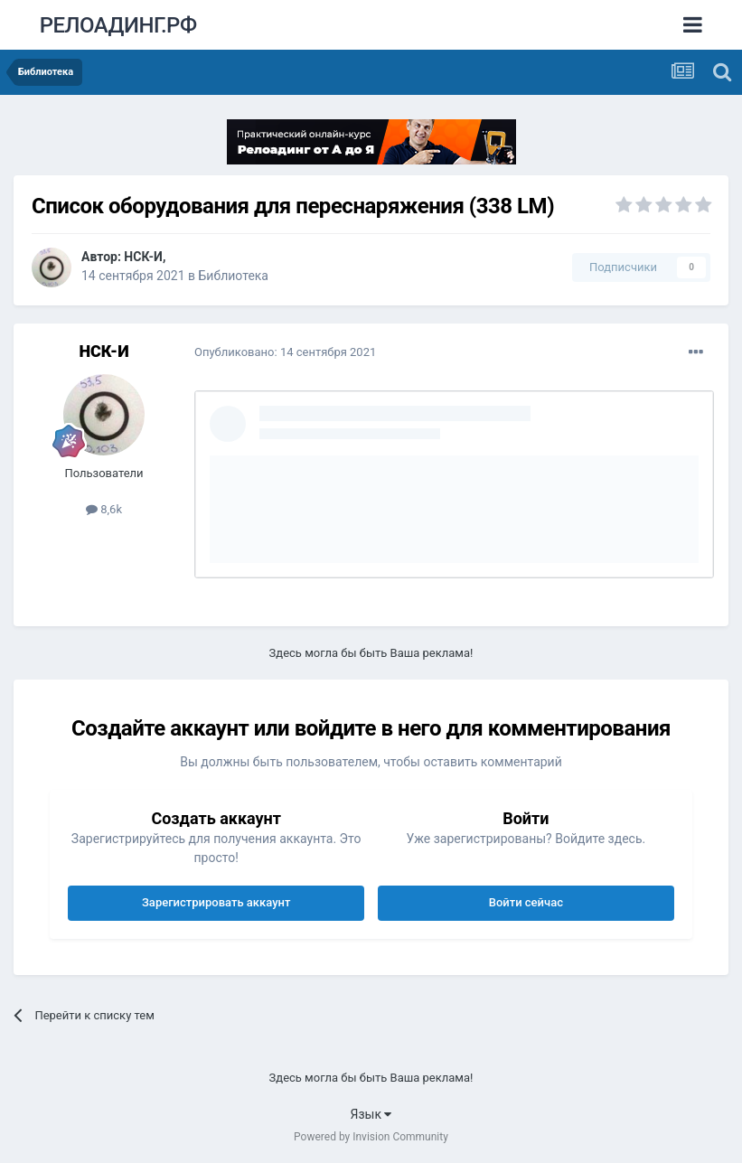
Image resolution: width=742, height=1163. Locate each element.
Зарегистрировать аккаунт (216, 902)
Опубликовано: (285, 352)
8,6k (104, 509)
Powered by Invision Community (371, 1136)
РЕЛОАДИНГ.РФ (118, 25)
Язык (371, 1114)
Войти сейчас (526, 902)
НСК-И (143, 256)
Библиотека (233, 275)
